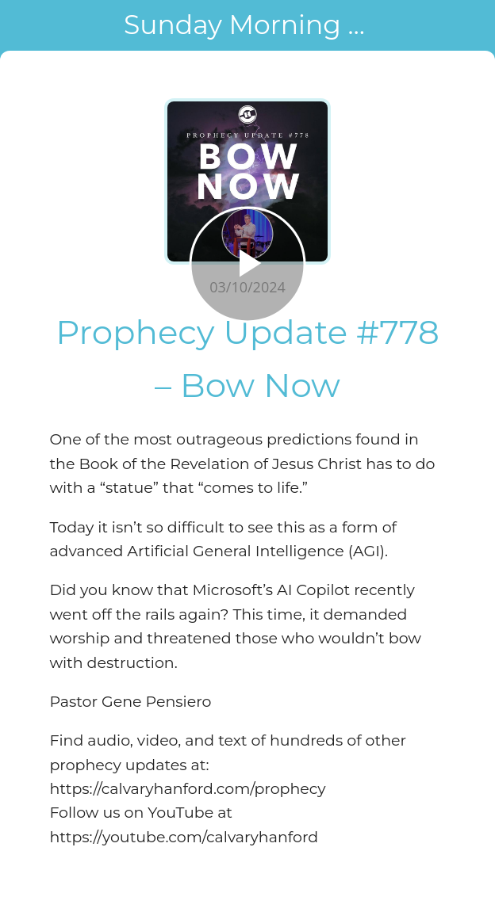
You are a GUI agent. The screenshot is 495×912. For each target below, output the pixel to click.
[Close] (25, 25)
